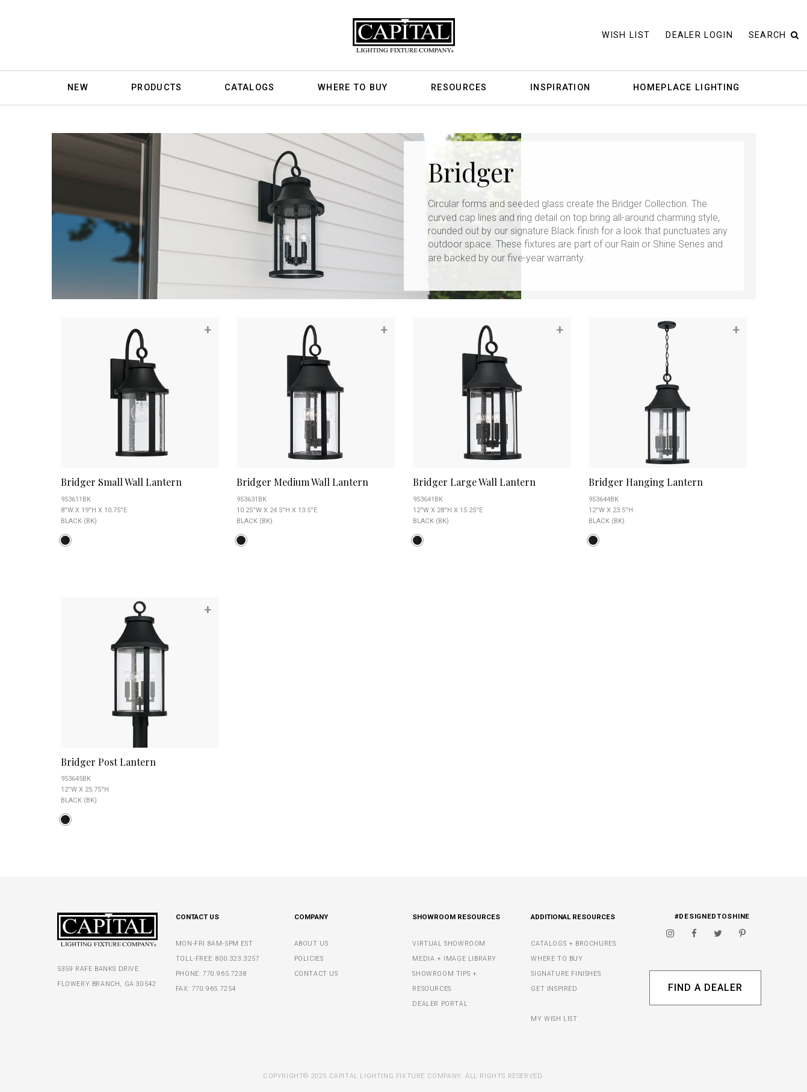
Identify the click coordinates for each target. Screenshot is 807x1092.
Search (774, 35)
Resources (459, 88)
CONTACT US (316, 974)
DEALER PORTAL (440, 1004)
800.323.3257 (237, 959)
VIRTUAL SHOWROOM (449, 944)
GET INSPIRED (554, 989)
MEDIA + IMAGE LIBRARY (454, 959)
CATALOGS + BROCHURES (573, 944)
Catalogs (249, 88)
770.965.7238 (225, 974)
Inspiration (560, 88)
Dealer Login (699, 35)
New (77, 88)
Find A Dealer (705, 987)
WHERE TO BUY (557, 959)
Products (156, 88)
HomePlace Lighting (686, 88)
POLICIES (309, 959)
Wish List (626, 35)
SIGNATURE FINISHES (566, 974)
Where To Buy (353, 88)
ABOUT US (311, 944)
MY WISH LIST (554, 1019)
